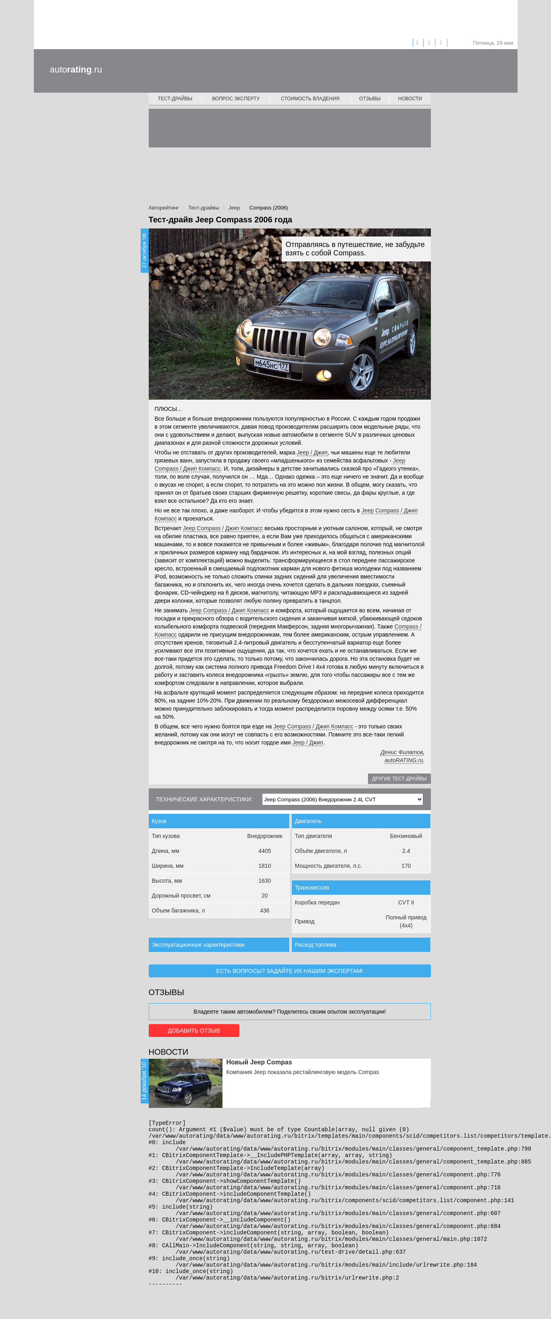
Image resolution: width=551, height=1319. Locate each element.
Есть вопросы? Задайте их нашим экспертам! (289, 971)
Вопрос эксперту (236, 99)
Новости (410, 99)
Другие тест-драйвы (399, 779)
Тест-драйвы (175, 99)
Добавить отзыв (194, 1030)
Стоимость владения (310, 99)
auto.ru (76, 69)
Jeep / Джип (312, 452)
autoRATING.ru (404, 760)
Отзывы (370, 99)
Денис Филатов (402, 752)
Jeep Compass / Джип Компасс (223, 528)
